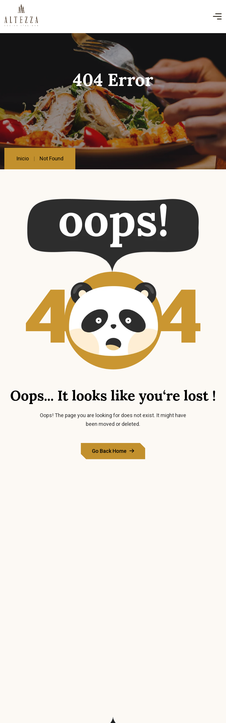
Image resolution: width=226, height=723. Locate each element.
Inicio (22, 158)
